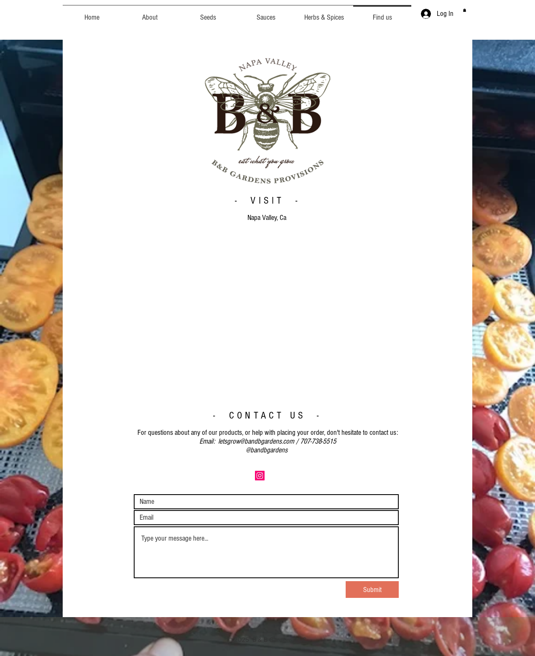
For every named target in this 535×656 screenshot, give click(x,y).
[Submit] (372, 589)
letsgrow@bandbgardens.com (256, 441)
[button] (464, 10)
